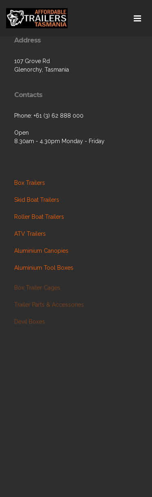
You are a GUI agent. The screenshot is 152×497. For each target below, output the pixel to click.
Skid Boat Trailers (36, 200)
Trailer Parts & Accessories (49, 305)
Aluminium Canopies (41, 250)
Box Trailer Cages (37, 288)
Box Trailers (29, 183)
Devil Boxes (29, 322)
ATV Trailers (30, 234)
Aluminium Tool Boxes (43, 267)
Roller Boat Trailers (39, 217)
